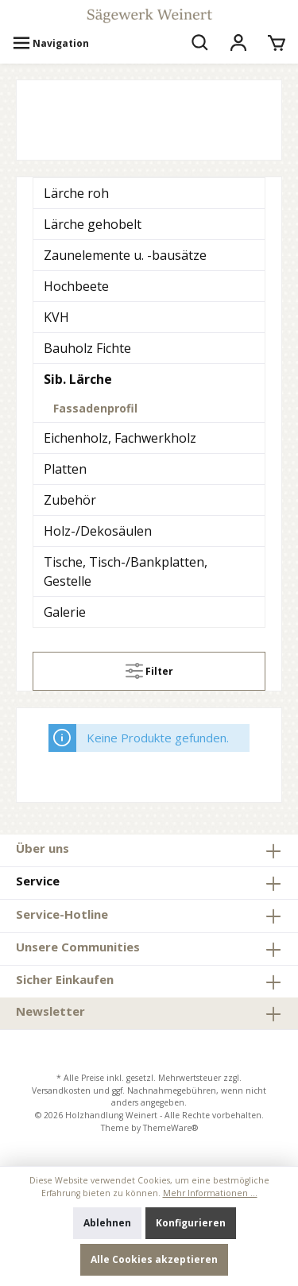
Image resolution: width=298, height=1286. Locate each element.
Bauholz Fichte (87, 348)
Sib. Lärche (78, 379)
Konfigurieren (191, 1223)
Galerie (65, 612)
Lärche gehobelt (92, 224)
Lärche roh (76, 193)
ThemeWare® (170, 1127)
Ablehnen (107, 1223)
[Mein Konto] (238, 44)
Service (38, 881)
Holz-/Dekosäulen (98, 531)
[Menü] (50, 44)
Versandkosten (61, 1090)
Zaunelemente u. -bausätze (125, 255)
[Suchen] (200, 44)
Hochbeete (76, 286)
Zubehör (70, 500)
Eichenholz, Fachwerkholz (120, 438)
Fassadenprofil (95, 408)
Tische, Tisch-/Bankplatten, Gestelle (125, 571)
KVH (56, 317)
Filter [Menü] (149, 667)
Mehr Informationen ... (210, 1193)
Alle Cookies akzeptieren (154, 1259)
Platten (65, 469)
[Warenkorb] (276, 44)
